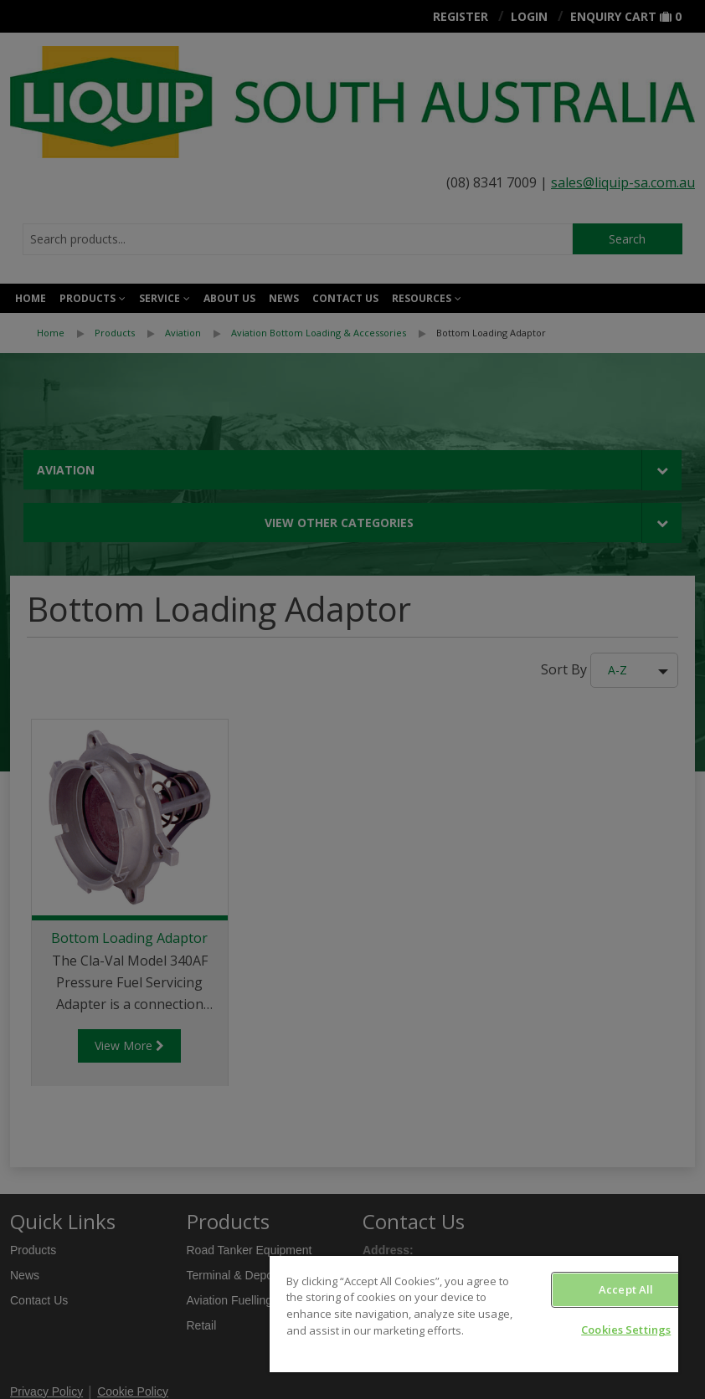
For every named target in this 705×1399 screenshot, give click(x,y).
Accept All (626, 1289)
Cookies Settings (626, 1329)
